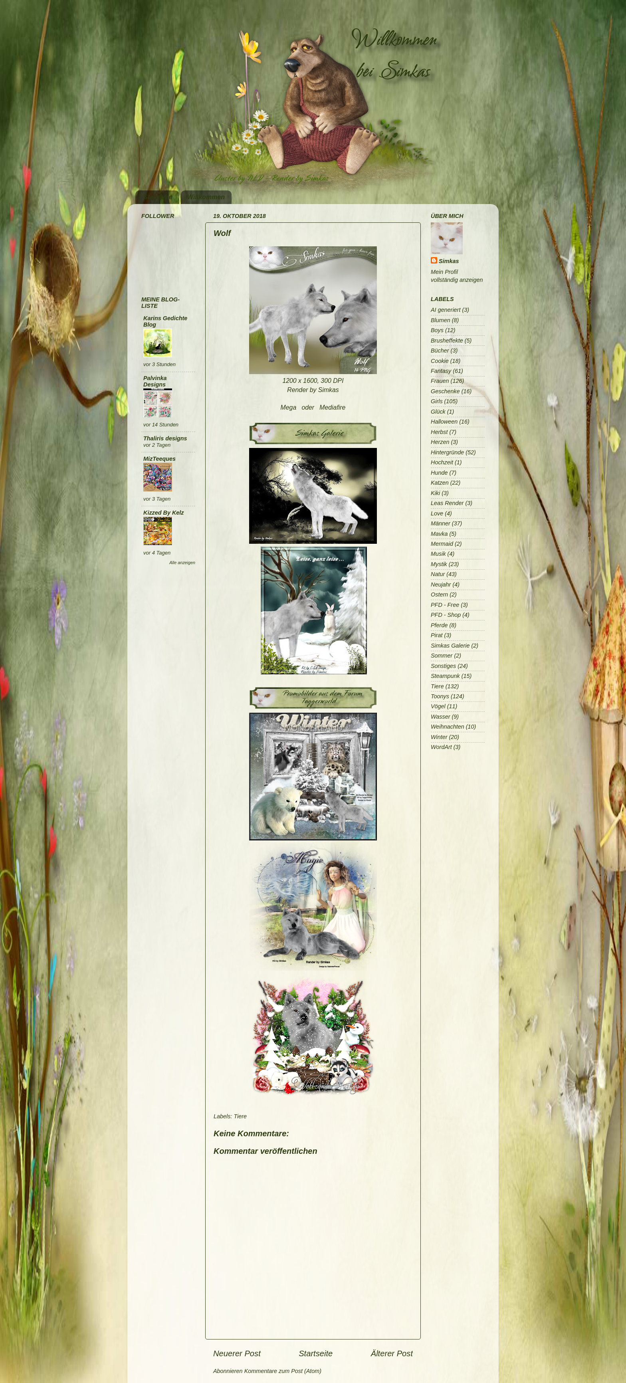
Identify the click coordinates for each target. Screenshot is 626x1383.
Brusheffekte (447, 340)
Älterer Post (392, 1353)
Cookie (440, 361)
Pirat (437, 635)
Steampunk (445, 676)
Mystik (439, 564)
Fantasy (441, 371)
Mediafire (332, 407)
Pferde (439, 625)
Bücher (440, 350)
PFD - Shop (446, 615)
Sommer (441, 655)
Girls (437, 401)
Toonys (440, 696)
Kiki (435, 493)
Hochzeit (442, 462)
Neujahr (441, 584)
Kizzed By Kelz (163, 512)
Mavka (439, 534)
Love (437, 513)
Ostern (439, 594)
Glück (438, 411)
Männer (440, 523)
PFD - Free (445, 605)
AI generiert (445, 310)
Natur (438, 574)
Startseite (157, 197)
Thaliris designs (165, 438)
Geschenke (445, 391)
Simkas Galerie (450, 645)
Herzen (440, 442)
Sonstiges (443, 666)
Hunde (439, 473)
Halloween (444, 421)
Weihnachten (447, 726)
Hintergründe (447, 452)
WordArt (441, 747)
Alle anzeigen (182, 562)
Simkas (449, 261)
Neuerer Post (237, 1353)
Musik (438, 554)
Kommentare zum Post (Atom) (283, 1371)
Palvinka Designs (154, 381)
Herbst (439, 432)
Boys (437, 330)
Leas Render (447, 503)
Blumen (440, 320)
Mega (289, 407)
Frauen (440, 381)
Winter (439, 737)
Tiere (240, 1116)
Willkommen (206, 197)
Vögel (438, 706)
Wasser (440, 716)
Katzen (440, 482)
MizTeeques (159, 459)
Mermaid (442, 544)
